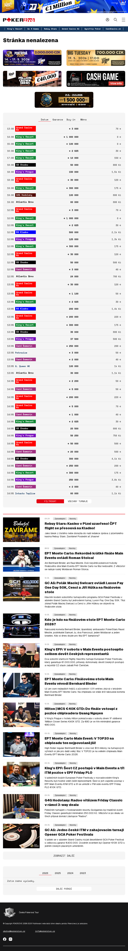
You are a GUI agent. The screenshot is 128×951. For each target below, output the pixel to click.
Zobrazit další (64, 855)
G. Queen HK (22, 366)
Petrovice (21, 353)
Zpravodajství (60, 519)
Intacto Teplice (25, 493)
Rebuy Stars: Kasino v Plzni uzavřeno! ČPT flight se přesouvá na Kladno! (81, 525)
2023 (83, 873)
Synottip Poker (92, 28)
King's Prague (25, 171)
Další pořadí (64, 888)
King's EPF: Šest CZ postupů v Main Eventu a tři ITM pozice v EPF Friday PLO (84, 770)
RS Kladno (22, 232)
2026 (45, 873)
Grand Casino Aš (70, 28)
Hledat (115, 19)
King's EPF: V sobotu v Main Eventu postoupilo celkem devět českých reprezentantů (84, 651)
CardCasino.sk (113, 28)
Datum (44, 119)
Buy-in (71, 119)
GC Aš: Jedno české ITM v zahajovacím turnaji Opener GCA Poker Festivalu (84, 832)
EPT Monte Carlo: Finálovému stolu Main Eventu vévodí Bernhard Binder (79, 681)
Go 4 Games (33, 28)
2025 (58, 873)
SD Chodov (22, 164)
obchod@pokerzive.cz (14, 931)
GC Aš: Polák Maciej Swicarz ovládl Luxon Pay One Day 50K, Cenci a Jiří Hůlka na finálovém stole (84, 587)
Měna (83, 119)
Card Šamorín (24, 269)
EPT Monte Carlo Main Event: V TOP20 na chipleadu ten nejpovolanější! (79, 740)
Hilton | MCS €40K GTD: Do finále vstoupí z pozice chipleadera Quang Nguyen (81, 711)
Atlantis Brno (25, 202)
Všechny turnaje (78, 501)
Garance (57, 119)
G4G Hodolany (24, 195)
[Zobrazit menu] (123, 20)
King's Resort (14, 28)
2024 (70, 873)
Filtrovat (50, 501)
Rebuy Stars (50, 28)
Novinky (73, 519)
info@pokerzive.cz (45, 931)
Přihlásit (107, 19)
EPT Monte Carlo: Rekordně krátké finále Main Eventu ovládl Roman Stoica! (84, 555)
